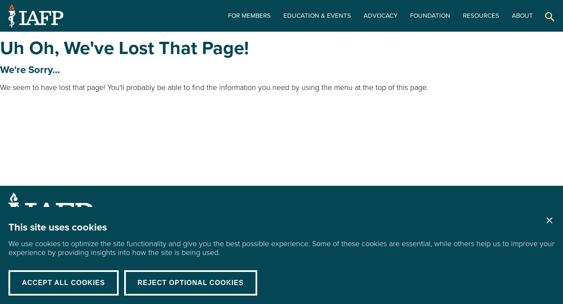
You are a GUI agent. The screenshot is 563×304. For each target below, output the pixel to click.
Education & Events (317, 15)
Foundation (430, 15)
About (522, 15)
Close (549, 220)
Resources (481, 15)
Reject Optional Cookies (191, 282)
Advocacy (380, 15)
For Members (249, 15)
